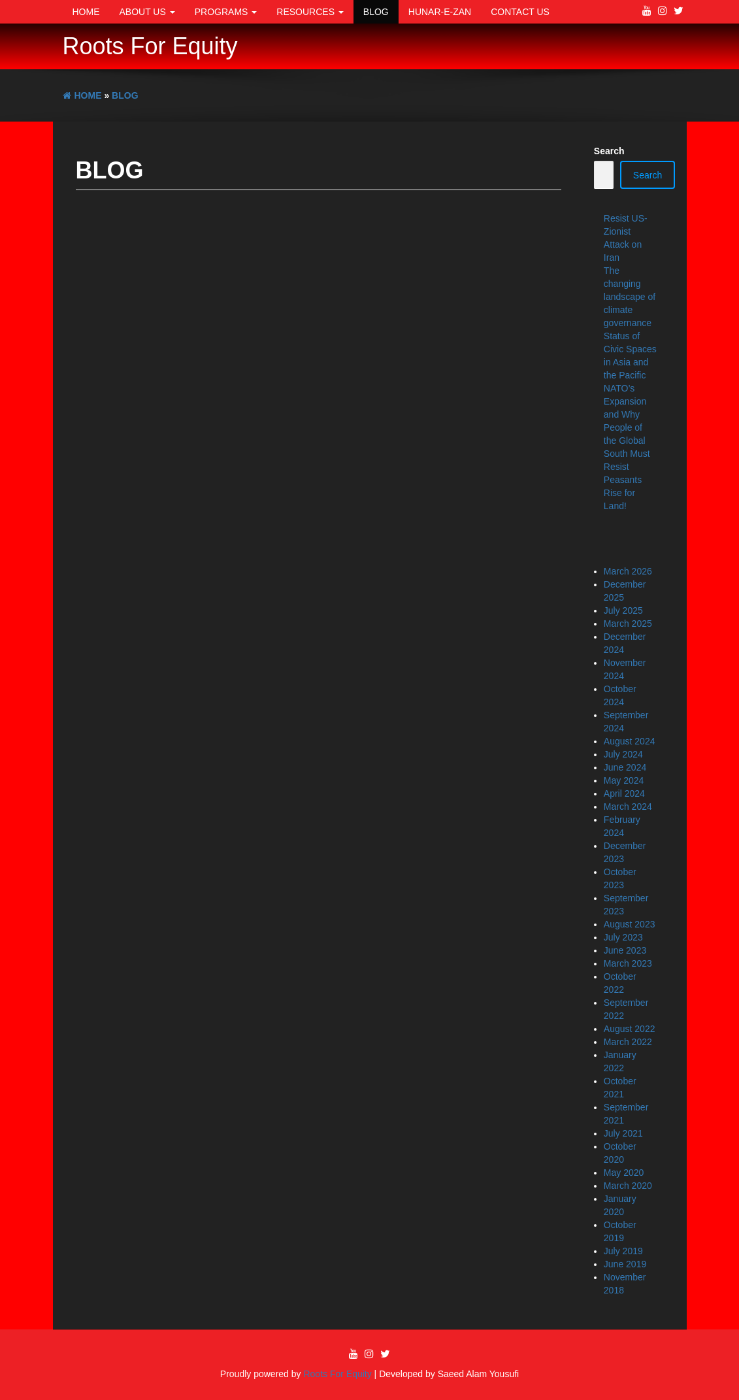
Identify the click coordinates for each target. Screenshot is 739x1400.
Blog (376, 12)
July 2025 (623, 610)
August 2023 (629, 924)
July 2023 (623, 937)
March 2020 (628, 1185)
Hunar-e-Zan (439, 12)
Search (609, 151)
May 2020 (624, 1172)
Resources (310, 12)
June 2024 (625, 767)
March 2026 (628, 571)
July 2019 (623, 1251)
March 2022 (628, 1042)
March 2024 (628, 806)
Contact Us (520, 12)
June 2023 (625, 950)
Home (86, 12)
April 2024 (624, 793)
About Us (147, 12)
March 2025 (628, 623)
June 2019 (625, 1264)
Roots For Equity (150, 46)
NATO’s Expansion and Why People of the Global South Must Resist (627, 427)
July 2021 (623, 1133)
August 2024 (629, 741)
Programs (226, 12)
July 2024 (623, 754)
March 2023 (628, 963)
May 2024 (624, 780)
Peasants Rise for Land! (623, 493)
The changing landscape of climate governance (629, 296)
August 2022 (629, 1029)
